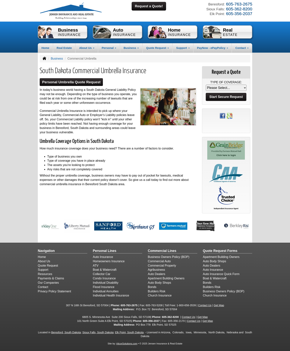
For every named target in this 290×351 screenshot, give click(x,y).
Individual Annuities (106, 291)
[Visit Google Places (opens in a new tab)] (230, 115)
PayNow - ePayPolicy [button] (212, 47)
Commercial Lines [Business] (162, 251)
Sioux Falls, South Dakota (98, 332)
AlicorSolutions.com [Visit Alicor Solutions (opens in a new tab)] (126, 343)
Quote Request (48, 265)
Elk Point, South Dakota (129, 332)
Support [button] (183, 47)
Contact (43, 287)
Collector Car (101, 274)
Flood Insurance (104, 287)
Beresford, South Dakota (66, 332)
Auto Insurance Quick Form (221, 274)
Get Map (219, 305)
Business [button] (131, 47)
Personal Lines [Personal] (104, 251)
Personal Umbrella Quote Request (71, 82)
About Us (44, 261)
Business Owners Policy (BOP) (168, 257)
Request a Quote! (149, 6)
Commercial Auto (159, 261)
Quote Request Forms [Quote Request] (220, 251)
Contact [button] (242, 47)
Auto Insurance (103, 257)
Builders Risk (156, 291)
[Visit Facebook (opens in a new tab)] (222, 115)
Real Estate (64, 47)
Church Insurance (160, 295)
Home (45, 47)
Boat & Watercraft (105, 269)
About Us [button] (86, 47)
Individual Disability (105, 282)
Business (57, 58)
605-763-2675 (129, 305)
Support (43, 269)
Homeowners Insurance (109, 261)
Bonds (152, 287)
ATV (96, 265)
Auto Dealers (156, 274)
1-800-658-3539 (186, 305)
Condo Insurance (104, 278)
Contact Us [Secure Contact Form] (204, 305)
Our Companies (48, 282)
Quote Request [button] (157, 47)
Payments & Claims (51, 278)
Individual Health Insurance (111, 295)
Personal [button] (109, 47)
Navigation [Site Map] (46, 251)
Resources (45, 274)
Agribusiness (156, 269)
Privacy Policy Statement (54, 291)
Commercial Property (162, 265)
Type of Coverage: (226, 82)
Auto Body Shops (159, 282)
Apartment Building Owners (166, 278)
